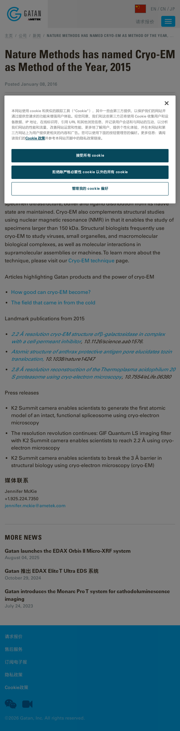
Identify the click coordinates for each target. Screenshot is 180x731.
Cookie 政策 (35, 138)
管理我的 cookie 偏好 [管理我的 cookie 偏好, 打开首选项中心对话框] (90, 188)
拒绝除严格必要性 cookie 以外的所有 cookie (90, 172)
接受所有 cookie (90, 155)
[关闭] (167, 103)
